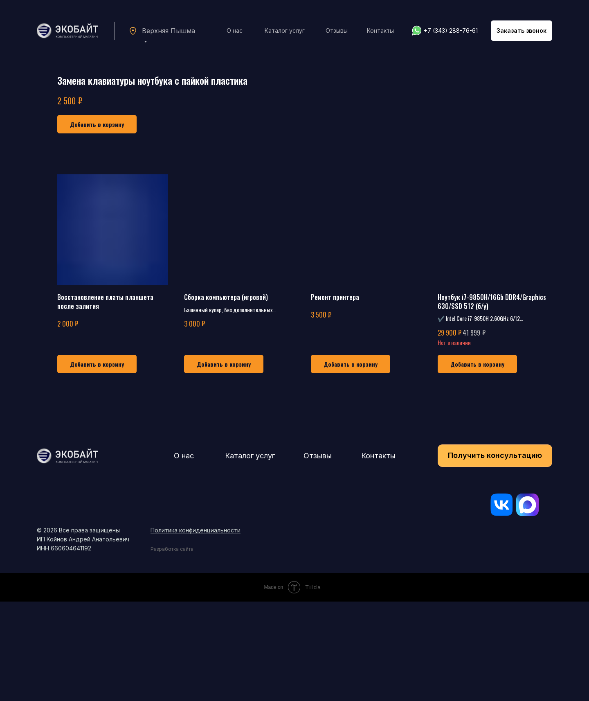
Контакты (380, 30)
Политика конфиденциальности (196, 629)
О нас (235, 30)
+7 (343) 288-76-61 (451, 30)
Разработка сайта (172, 648)
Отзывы (337, 30)
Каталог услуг (285, 30)
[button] (521, 30)
